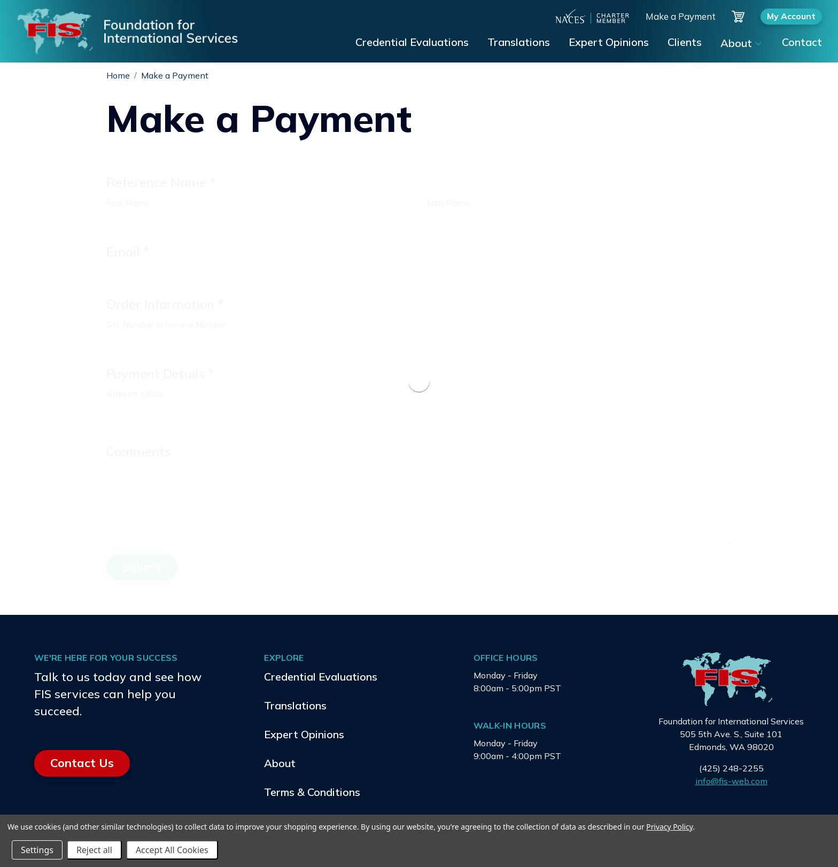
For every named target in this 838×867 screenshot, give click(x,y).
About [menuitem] (736, 43)
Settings (37, 850)
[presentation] (419, 381)
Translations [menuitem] (518, 42)
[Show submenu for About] (757, 44)
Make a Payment (681, 16)
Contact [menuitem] (802, 42)
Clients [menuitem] (685, 42)
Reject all (94, 850)
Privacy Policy (669, 827)
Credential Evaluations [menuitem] (412, 42)
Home (118, 75)
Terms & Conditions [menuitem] (312, 792)
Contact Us (82, 762)
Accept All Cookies (172, 850)
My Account (791, 16)
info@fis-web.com (731, 781)
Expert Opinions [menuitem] (609, 42)
